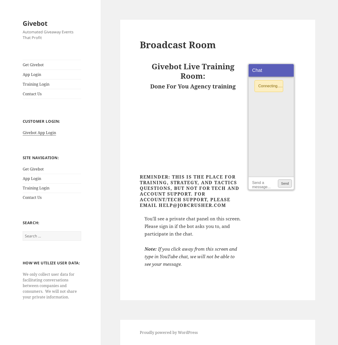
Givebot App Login (39, 132)
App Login (32, 74)
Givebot (35, 23)
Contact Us (32, 93)
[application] (271, 127)
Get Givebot (33, 64)
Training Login (36, 84)
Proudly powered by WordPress (169, 332)
